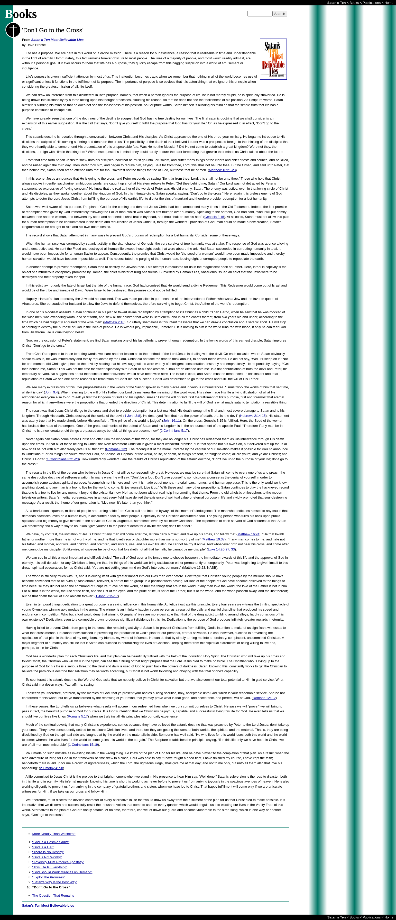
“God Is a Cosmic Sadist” (51, 842)
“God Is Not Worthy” (47, 857)
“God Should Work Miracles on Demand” (62, 872)
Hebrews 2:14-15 (252, 416)
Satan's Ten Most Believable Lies (57, 40)
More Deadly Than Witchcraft (54, 834)
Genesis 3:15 (214, 217)
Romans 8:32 (116, 449)
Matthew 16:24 (248, 534)
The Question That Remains (53, 895)
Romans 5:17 (78, 716)
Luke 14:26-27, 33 (221, 549)
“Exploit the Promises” (48, 877)
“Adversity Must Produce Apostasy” (58, 862)
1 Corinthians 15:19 (83, 745)
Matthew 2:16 (114, 322)
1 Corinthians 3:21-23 (63, 459)
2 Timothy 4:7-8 (51, 768)
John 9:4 (51, 392)
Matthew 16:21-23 (222, 170)
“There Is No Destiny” (48, 852)
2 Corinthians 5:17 (174, 431)
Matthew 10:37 (214, 539)
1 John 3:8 (132, 416)
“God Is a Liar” (43, 847)
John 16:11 (171, 420)
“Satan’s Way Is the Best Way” (54, 882)
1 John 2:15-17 (107, 596)
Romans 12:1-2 (264, 698)
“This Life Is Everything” (50, 867)
